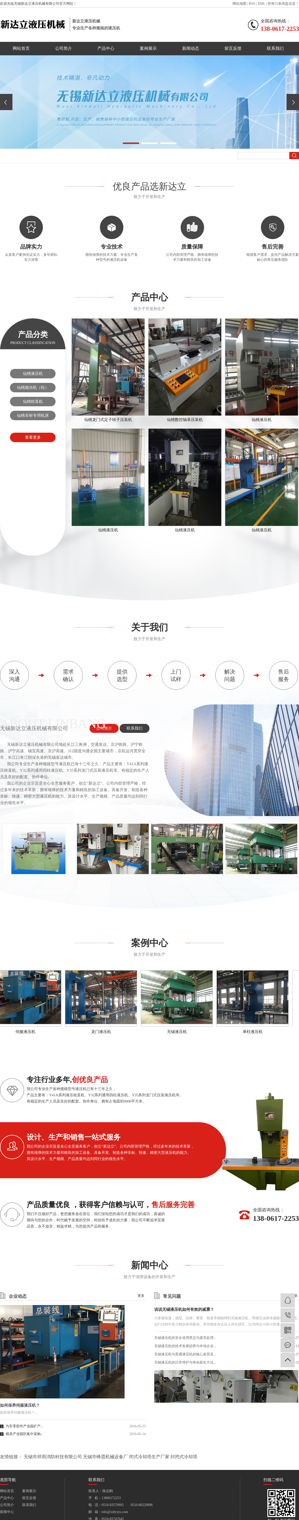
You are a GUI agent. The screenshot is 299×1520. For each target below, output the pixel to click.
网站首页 (21, 48)
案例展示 (148, 48)
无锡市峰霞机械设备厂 (105, 1456)
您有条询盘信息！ (283, 3)
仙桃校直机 (33, 401)
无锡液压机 (178, 1032)
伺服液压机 (27, 1032)
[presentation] (6, 102)
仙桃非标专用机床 (33, 415)
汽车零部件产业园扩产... (24, 1426)
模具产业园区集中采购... (24, 1434)
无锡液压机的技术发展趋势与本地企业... (185, 1346)
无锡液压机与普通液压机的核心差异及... (185, 1354)
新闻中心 (7, 1512)
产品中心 (105, 48)
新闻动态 (190, 48)
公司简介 (63, 48)
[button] (131, 143)
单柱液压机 (254, 1032)
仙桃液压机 (33, 373)
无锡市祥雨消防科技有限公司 (53, 1456)
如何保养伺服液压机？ (20, 1405)
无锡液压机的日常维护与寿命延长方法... (185, 1362)
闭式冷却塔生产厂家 (149, 1456)
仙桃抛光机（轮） (33, 387)
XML (261, 3)
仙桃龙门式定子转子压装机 (108, 419)
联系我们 (275, 48)
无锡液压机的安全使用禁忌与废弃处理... (185, 1338)
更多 (141, 1296)
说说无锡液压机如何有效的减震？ (184, 1309)
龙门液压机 (102, 1032)
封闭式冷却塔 (183, 1456)
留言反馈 (232, 48)
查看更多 (33, 437)
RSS (252, 3)
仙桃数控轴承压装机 (185, 419)
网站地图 (239, 3)
